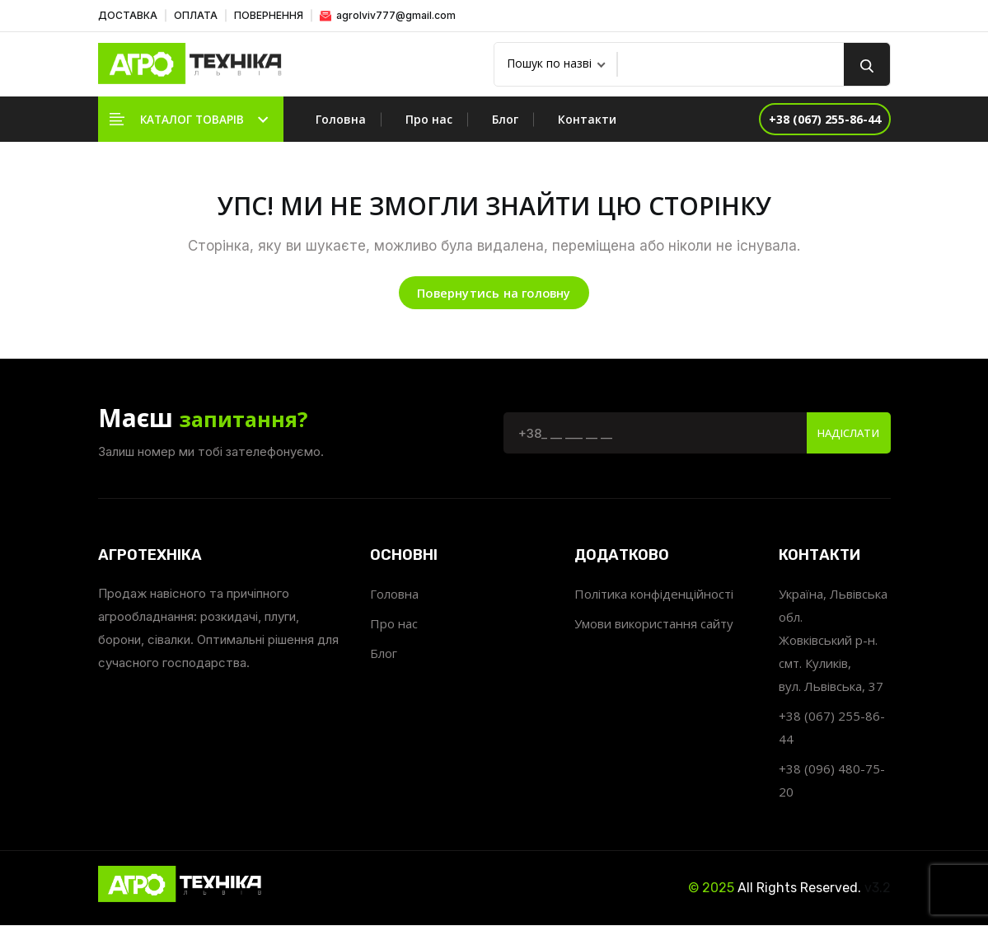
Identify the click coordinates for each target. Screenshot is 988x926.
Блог (505, 119)
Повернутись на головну (494, 293)
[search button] (867, 64)
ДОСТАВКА (127, 15)
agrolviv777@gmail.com (388, 15)
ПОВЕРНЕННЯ (268, 15)
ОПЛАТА (196, 15)
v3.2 (877, 889)
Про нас (428, 119)
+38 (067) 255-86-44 (832, 729)
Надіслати (844, 434)
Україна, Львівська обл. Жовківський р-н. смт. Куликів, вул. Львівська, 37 (833, 641)
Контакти (587, 119)
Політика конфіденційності (653, 595)
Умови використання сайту (653, 625)
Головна (341, 119)
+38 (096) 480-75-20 (832, 781)
